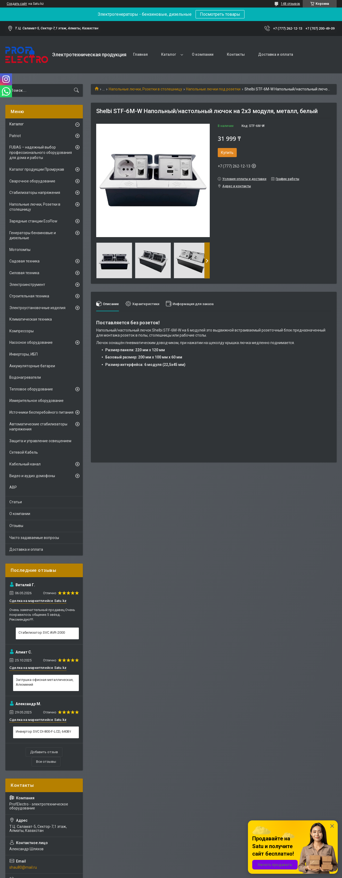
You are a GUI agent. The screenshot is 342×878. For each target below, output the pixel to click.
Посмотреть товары (220, 14)
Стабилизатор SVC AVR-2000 (41, 632)
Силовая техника (24, 273)
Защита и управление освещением (40, 441)
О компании (202, 54)
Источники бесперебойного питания (41, 412)
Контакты (236, 54)
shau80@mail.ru (23, 867)
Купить (227, 152)
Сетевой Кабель (23, 452)
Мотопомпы (19, 250)
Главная (140, 54)
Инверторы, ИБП (23, 354)
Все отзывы (46, 762)
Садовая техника (24, 261)
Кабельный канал (25, 464)
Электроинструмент (27, 284)
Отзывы (16, 526)
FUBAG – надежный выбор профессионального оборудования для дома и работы (40, 152)
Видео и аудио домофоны (32, 476)
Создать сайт (17, 4)
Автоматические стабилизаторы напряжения (38, 427)
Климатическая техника (30, 319)
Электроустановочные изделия (37, 308)
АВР (13, 487)
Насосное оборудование (31, 342)
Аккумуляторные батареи (32, 366)
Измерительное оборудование (36, 400)
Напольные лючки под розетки (213, 89)
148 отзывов (290, 4)
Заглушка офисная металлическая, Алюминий (44, 682)
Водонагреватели (25, 377)
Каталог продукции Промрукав (36, 169)
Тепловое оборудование (31, 389)
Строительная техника (29, 296)
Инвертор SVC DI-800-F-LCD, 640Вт (43, 731)
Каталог (168, 54)
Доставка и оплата (275, 54)
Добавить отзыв (44, 752)
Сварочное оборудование (32, 181)
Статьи (15, 502)
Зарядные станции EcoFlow (33, 221)
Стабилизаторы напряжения (34, 192)
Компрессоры (21, 331)
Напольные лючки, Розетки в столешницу (145, 89)
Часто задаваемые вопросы (34, 538)
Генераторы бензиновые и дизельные (32, 235)
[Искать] (76, 90)
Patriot (15, 136)
